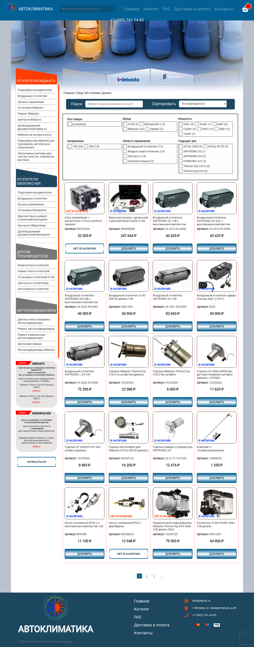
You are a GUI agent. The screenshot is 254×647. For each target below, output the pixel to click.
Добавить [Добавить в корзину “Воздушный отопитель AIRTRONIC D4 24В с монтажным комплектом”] (84, 326)
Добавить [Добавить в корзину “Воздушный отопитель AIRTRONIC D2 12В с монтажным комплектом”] (172, 248)
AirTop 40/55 (218, 146)
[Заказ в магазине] (203, 104)
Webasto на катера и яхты (34, 134)
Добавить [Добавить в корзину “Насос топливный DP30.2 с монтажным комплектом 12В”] (84, 553)
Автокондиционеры (36, 310)
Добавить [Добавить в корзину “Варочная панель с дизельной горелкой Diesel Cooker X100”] (128, 248)
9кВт (224, 129)
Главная (132, 9)
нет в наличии (84, 248)
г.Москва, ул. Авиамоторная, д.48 (214, 607)
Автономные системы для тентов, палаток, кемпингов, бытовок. (36, 157)
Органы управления (31, 101)
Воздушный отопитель (145, 146)
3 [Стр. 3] (154, 576)
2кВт (188, 124)
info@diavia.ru (201, 600)
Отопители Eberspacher (29, 181)
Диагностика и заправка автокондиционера (34, 321)
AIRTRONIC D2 (194, 151)
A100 (133, 124)
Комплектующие (141, 161)
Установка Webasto (30, 107)
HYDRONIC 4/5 (194, 161)
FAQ (166, 9)
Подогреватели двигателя (35, 90)
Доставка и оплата (192, 9)
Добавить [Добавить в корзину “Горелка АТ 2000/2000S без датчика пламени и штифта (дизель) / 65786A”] (216, 402)
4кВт (222, 124)
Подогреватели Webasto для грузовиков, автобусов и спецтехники (36, 144)
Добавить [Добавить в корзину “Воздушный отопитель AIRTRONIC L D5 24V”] (84, 402)
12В (77, 146)
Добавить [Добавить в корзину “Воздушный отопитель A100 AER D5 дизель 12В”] (128, 326)
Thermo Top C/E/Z (196, 166)
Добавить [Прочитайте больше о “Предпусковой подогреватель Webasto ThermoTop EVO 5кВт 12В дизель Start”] (172, 553)
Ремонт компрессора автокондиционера (31, 336)
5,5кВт (189, 129)
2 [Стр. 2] (146, 576)
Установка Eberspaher (32, 210)
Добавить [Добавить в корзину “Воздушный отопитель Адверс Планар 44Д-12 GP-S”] (216, 326)
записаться (36, 461)
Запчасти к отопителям (33, 283)
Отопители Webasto (36, 81)
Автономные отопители (33, 288)
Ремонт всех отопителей (33, 271)
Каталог (151, 9)
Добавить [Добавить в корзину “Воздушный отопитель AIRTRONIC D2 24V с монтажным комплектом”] (216, 248)
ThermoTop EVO (195, 171)
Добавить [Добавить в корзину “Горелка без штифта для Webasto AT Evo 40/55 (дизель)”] (128, 478)
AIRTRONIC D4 (194, 156)
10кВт (189, 133)
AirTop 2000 (192, 146)
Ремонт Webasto (28, 113)
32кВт (205, 124)
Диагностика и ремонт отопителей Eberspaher (32, 218)
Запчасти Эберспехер (32, 225)
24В (94, 146)
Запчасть (137, 156)
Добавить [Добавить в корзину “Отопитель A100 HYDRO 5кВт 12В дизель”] (216, 553)
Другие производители (32, 254)
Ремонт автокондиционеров (36, 328)
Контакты (223, 9)
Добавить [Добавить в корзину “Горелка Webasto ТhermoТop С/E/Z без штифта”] (172, 402)
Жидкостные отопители (33, 265)
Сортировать (164, 104)
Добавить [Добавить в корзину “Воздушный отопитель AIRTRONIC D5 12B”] (172, 326)
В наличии (79, 124)
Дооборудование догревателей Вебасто (32, 127)
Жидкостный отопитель (146, 151)
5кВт (208, 129)
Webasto (136, 129)
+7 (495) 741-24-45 (127, 20)
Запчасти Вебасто (29, 119)
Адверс (157, 129)
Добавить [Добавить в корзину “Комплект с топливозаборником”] (216, 478)
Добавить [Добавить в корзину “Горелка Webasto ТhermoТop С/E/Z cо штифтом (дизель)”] (128, 402)
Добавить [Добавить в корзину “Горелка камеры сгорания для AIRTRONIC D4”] (172, 478)
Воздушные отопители (32, 96)
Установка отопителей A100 (36, 277)
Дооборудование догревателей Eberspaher (34, 233)
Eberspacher (154, 124)
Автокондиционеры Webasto (36, 349)
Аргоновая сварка (30, 343)
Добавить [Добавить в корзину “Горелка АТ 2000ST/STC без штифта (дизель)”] (84, 478)
